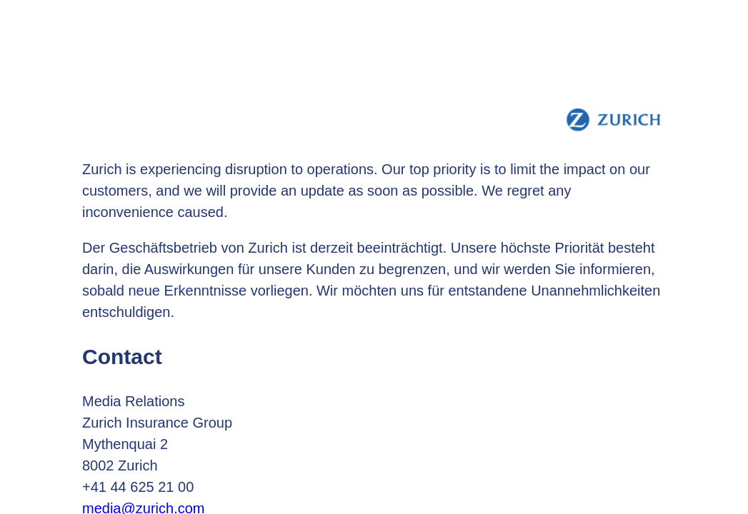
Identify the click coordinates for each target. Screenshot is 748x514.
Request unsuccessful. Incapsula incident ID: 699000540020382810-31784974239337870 (374, 257)
